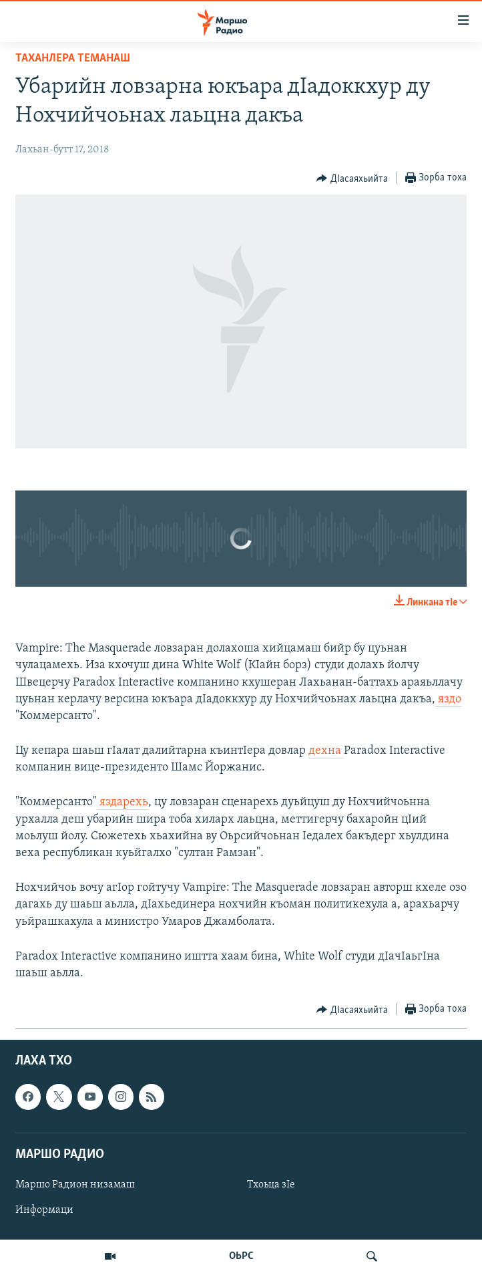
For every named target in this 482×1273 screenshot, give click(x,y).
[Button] (352, 178)
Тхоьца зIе (271, 1184)
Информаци (44, 1210)
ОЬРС (241, 1256)
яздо (448, 699)
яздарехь (122, 802)
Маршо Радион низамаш (75, 1184)
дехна (326, 750)
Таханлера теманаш (72, 58)
